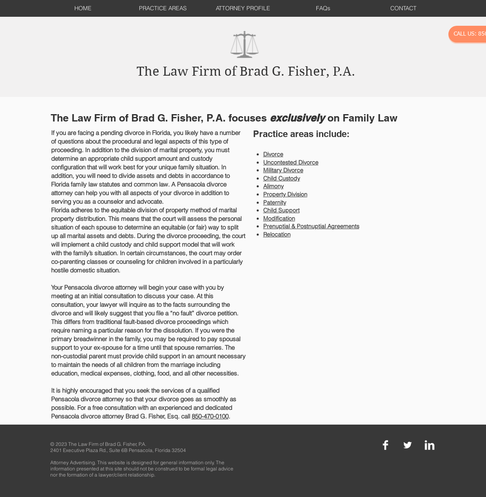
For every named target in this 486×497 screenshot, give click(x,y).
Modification (279, 218)
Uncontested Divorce (290, 162)
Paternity (274, 202)
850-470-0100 (210, 416)
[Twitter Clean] (407, 445)
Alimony (273, 186)
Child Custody (281, 178)
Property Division (285, 194)
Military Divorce (283, 170)
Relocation (277, 234)
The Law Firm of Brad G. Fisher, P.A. (246, 71)
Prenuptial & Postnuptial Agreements (311, 226)
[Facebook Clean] (385, 445)
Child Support (281, 210)
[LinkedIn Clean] (429, 445)
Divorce (273, 154)
